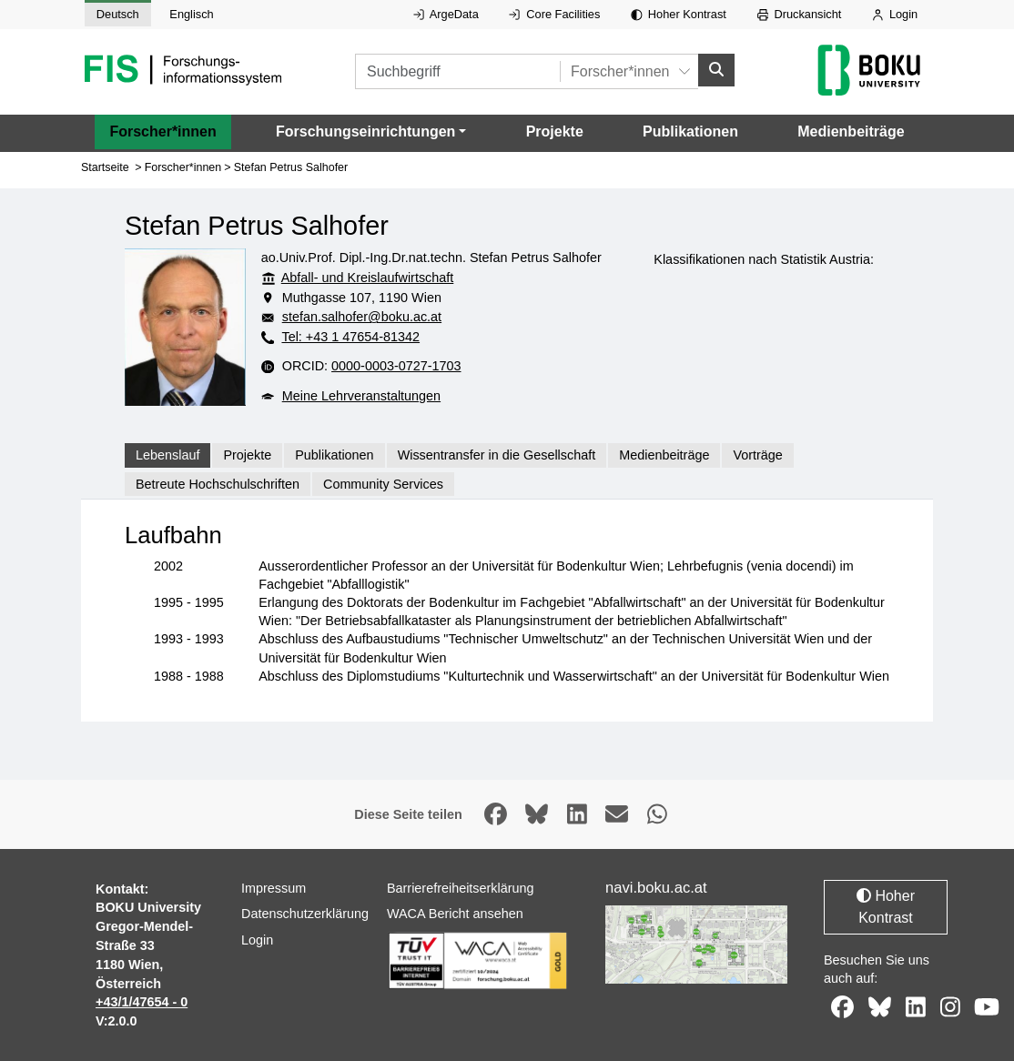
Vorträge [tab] (757, 455)
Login (895, 14)
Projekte (554, 131)
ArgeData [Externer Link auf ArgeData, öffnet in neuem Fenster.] (446, 14)
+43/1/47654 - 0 (142, 1002)
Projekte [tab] (247, 455)
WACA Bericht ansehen (455, 913)
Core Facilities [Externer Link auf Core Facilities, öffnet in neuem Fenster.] (554, 14)
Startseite (105, 166)
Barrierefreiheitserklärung (460, 887)
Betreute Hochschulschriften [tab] (217, 483)
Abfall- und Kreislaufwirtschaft (367, 277)
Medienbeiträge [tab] (664, 455)
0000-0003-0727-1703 (396, 366)
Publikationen (690, 131)
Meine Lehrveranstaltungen (361, 395)
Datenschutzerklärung (305, 913)
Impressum (273, 887)
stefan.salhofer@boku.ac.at (361, 316)
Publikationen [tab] (334, 455)
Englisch (191, 14)
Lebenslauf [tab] (167, 455)
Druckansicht (799, 14)
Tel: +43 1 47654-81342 (350, 336)
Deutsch (117, 14)
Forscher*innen (162, 131)
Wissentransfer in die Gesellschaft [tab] (497, 455)
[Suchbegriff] (457, 71)
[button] (371, 132)
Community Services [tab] (383, 483)
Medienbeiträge (850, 131)
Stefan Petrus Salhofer (291, 166)
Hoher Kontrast (678, 14)
